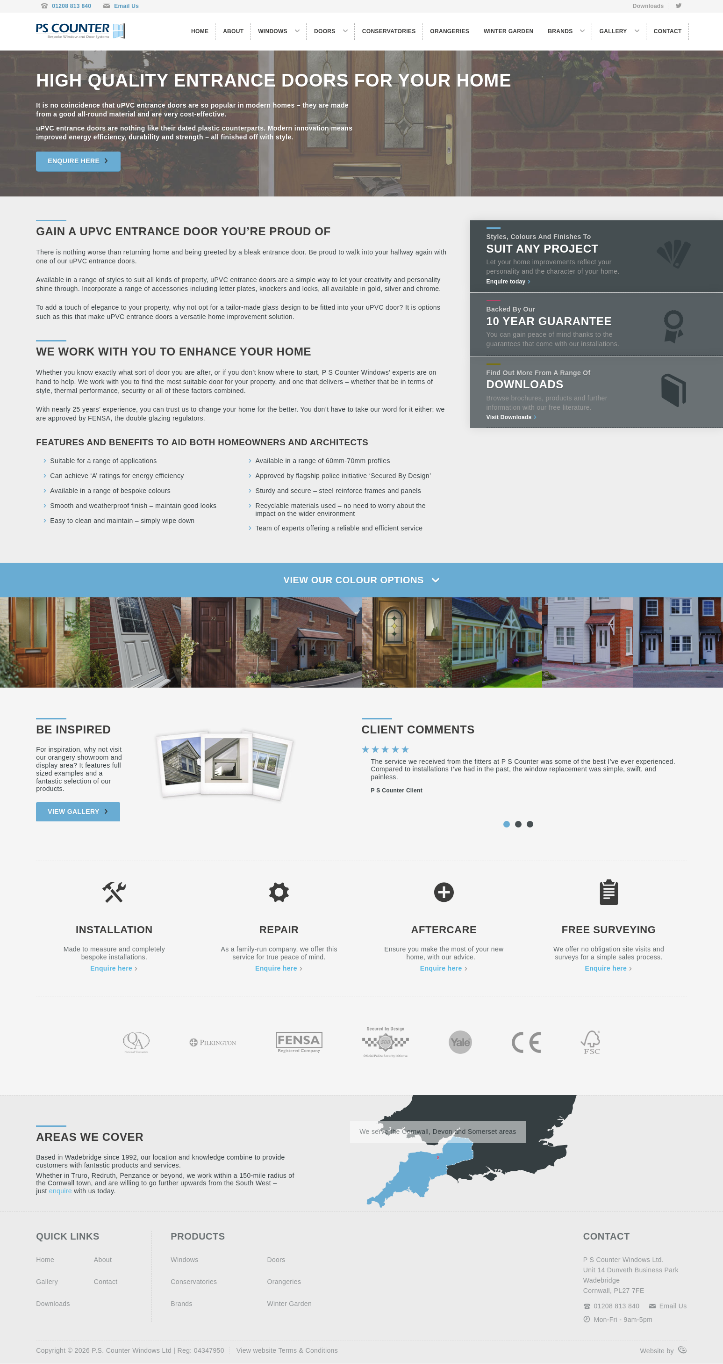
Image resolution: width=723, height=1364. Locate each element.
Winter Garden (509, 31)
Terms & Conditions (308, 1350)
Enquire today (509, 281)
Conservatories (389, 31)
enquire (60, 1191)
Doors (325, 31)
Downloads (648, 6)
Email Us (121, 6)
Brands (560, 31)
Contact (668, 31)
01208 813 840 (66, 6)
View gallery (78, 811)
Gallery (613, 31)
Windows (272, 31)
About (233, 31)
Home (199, 31)
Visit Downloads (512, 417)
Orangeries (449, 31)
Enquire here (78, 161)
